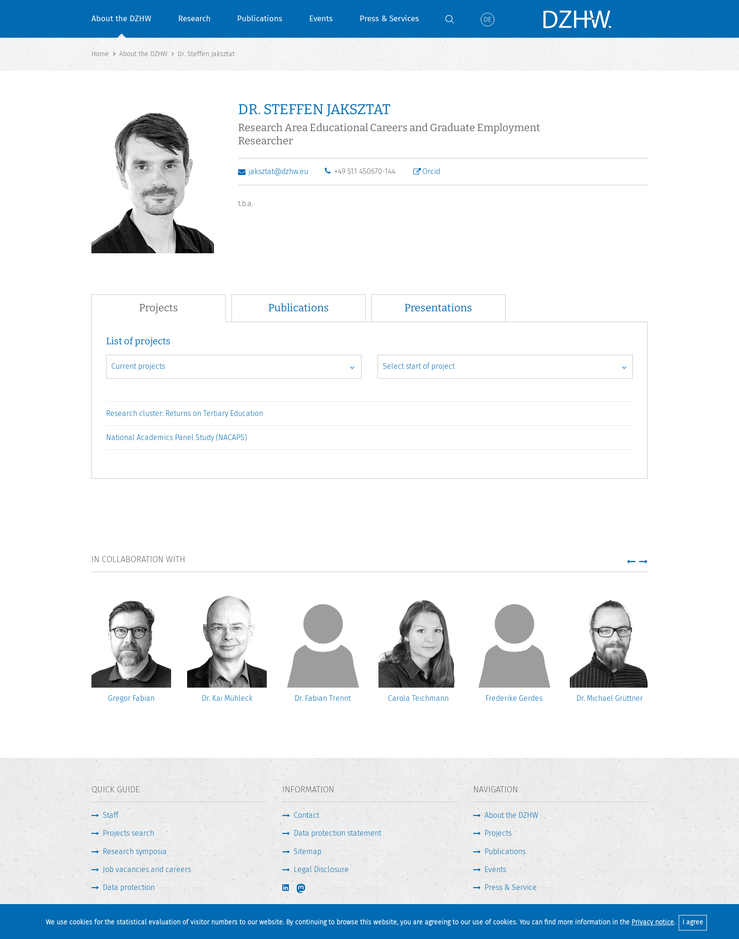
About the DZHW (121, 19)
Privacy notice (653, 922)
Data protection (129, 887)
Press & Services (389, 19)
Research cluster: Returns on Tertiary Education (184, 413)
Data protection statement (337, 833)
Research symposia (135, 851)
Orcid (431, 171)
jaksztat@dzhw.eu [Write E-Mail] (278, 171)
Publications (259, 19)
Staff (110, 815)
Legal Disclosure (321, 869)
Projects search (128, 833)
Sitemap (307, 851)
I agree (692, 922)
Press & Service (510, 887)
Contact (306, 815)
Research (194, 19)
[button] (631, 561)
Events (321, 19)
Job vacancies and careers (147, 869)
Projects (497, 833)
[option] (131, 652)
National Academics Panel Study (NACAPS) (176, 437)
